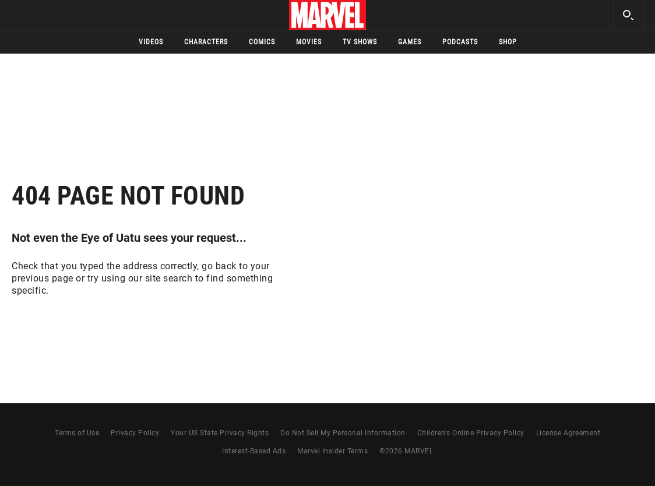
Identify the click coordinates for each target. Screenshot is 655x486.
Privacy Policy (135, 433)
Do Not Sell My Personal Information (343, 433)
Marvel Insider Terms (332, 451)
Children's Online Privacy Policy (470, 433)
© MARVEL (406, 451)
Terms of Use (77, 433)
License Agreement (568, 433)
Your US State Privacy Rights (220, 433)
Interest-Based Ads (254, 451)
